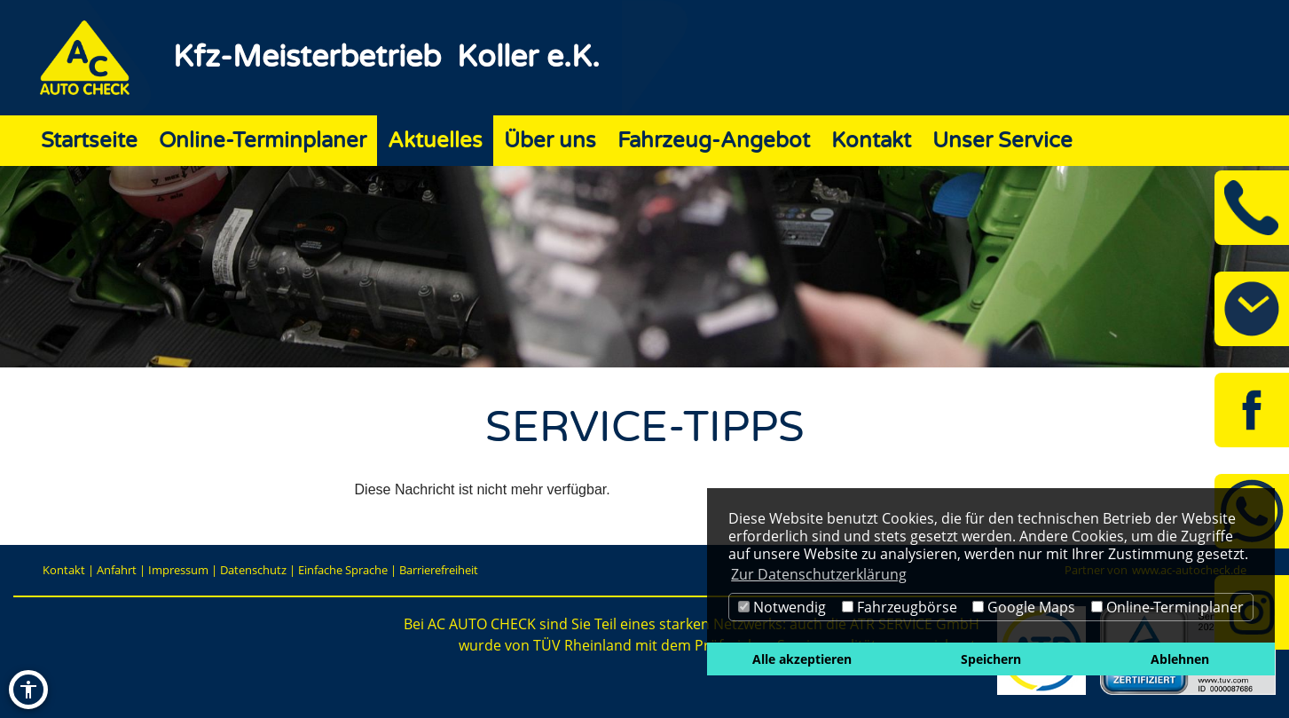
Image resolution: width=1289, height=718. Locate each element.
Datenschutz (253, 570)
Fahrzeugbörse (899, 607)
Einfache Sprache (343, 570)
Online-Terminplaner (1167, 607)
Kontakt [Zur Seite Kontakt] (871, 141)
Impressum (178, 570)
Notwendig (782, 607)
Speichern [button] (991, 659)
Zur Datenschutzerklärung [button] (819, 574)
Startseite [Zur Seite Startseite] (89, 141)
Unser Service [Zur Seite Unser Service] (1002, 141)
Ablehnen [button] (1180, 659)
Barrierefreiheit (438, 570)
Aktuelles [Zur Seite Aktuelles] (435, 141)
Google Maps (1023, 607)
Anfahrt (117, 570)
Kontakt (64, 570)
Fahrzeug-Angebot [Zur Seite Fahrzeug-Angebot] (713, 141)
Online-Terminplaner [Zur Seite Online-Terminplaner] (262, 141)
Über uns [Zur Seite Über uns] (550, 141)
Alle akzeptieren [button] (802, 659)
